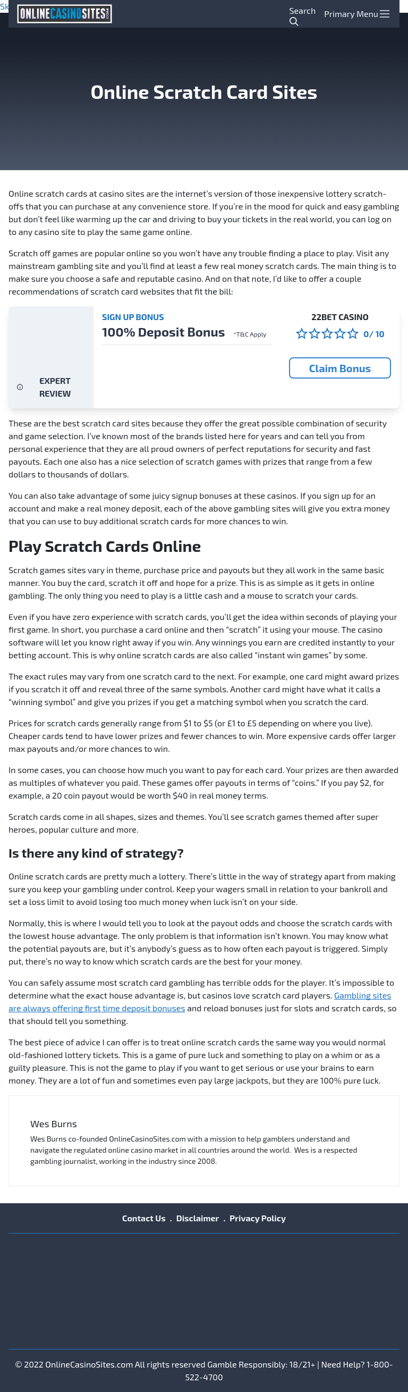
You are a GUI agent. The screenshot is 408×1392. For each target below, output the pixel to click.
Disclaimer (197, 1218)
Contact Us (144, 1218)
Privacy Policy (258, 1218)
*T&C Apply (249, 334)
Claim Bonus (340, 368)
